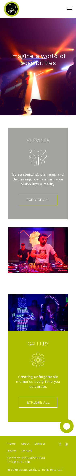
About (25, 443)
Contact (26, 450)
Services (40, 443)
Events (12, 450)
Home (11, 443)
